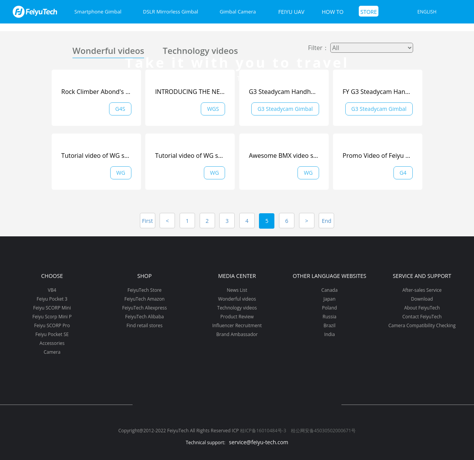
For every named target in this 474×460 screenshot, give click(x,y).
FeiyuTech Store (145, 290)
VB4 (52, 290)
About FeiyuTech (422, 307)
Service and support (422, 275)
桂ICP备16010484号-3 (263, 430)
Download (422, 299)
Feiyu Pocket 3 (52, 299)
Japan (329, 299)
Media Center (237, 275)
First (147, 220)
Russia (329, 316)
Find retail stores (144, 325)
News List (237, 290)
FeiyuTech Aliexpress (144, 307)
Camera (52, 352)
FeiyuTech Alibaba (144, 316)
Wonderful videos (108, 50)
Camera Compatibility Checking (422, 325)
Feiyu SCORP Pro (52, 325)
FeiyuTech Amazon (144, 299)
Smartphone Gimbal (97, 11)
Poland (329, 307)
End (326, 220)
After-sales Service (422, 290)
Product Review (237, 316)
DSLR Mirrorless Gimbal (170, 11)
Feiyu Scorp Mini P (52, 316)
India (329, 334)
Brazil (329, 325)
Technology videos (200, 50)
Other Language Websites (329, 275)
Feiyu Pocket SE (52, 334)
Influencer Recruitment (237, 325)
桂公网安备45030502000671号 (323, 430)
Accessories (52, 343)
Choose (52, 275)
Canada (329, 290)
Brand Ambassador (236, 334)
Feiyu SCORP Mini (52, 307)
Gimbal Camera (238, 11)
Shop (144, 275)
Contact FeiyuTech (422, 316)
